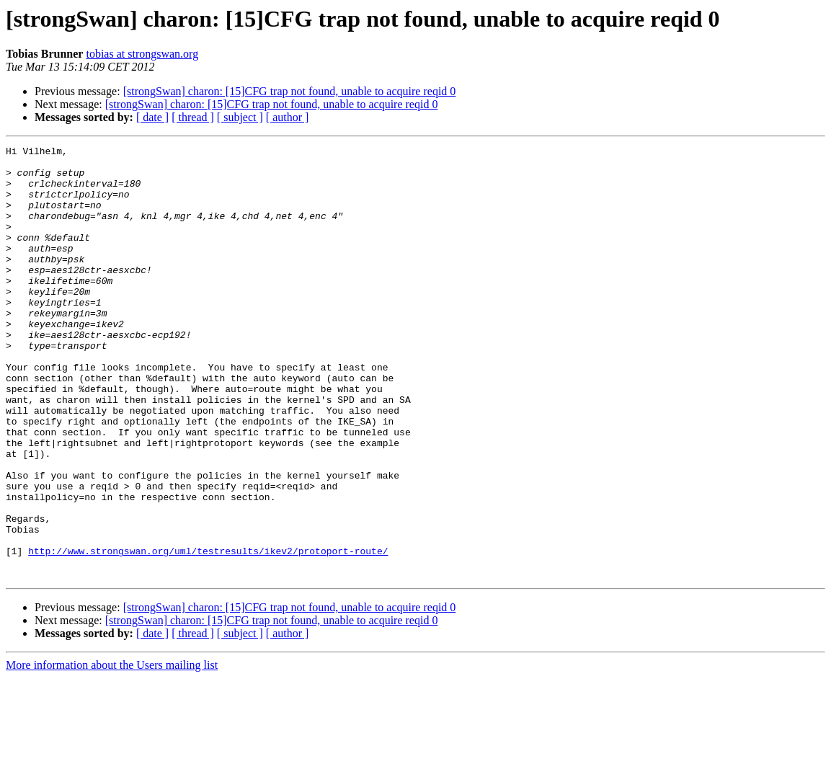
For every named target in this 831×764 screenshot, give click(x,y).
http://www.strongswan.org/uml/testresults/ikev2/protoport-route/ (208, 632)
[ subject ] (240, 117)
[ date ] (152, 117)
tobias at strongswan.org (142, 54)
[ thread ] (193, 117)
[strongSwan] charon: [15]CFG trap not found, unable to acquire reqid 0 (289, 91)
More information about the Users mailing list (112, 751)
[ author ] (287, 117)
